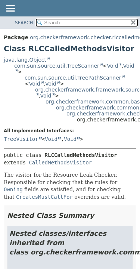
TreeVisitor (21, 139)
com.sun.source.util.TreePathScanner (73, 78)
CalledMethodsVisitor (60, 163)
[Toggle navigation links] (10, 9)
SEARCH (24, 22)
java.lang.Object (25, 60)
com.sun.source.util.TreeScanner (56, 66)
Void (112, 66)
